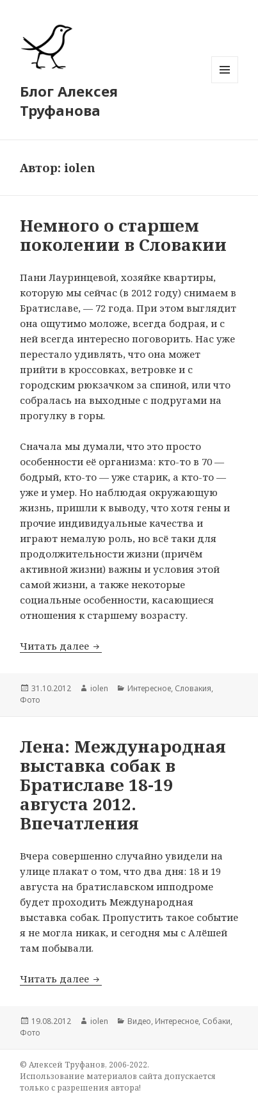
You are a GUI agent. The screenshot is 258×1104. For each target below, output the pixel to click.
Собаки (216, 1021)
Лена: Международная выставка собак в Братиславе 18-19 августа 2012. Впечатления (123, 785)
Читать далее (61, 645)
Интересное (149, 688)
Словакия (193, 688)
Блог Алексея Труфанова (69, 100)
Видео (139, 1021)
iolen (99, 688)
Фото (30, 699)
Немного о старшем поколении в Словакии (123, 235)
